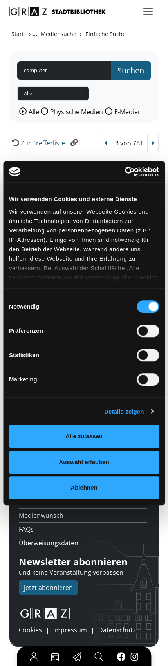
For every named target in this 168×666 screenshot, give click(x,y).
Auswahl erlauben (84, 462)
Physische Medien (76, 111)
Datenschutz (117, 630)
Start (17, 34)
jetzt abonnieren (48, 587)
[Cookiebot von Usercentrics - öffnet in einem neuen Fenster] (124, 172)
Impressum (70, 630)
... (35, 33)
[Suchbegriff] (64, 70)
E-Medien (128, 111)
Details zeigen (124, 411)
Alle (34, 111)
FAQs (26, 529)
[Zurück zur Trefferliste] (37, 143)
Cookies (30, 630)
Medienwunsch (41, 515)
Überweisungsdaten (48, 543)
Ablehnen (83, 487)
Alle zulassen (84, 436)
